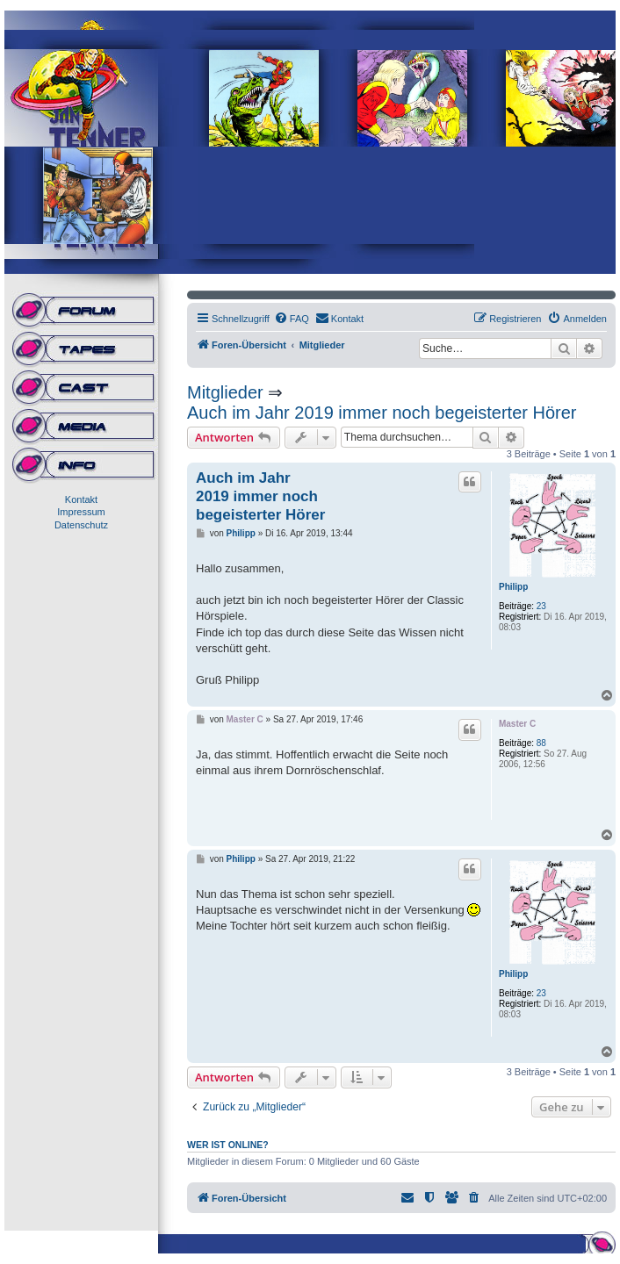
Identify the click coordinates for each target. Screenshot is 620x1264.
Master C (517, 724)
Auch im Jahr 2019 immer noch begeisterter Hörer (382, 412)
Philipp (513, 587)
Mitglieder (225, 392)
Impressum (81, 511)
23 (541, 606)
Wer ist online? (228, 1144)
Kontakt (81, 499)
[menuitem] (291, 318)
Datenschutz (81, 525)
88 (541, 743)
